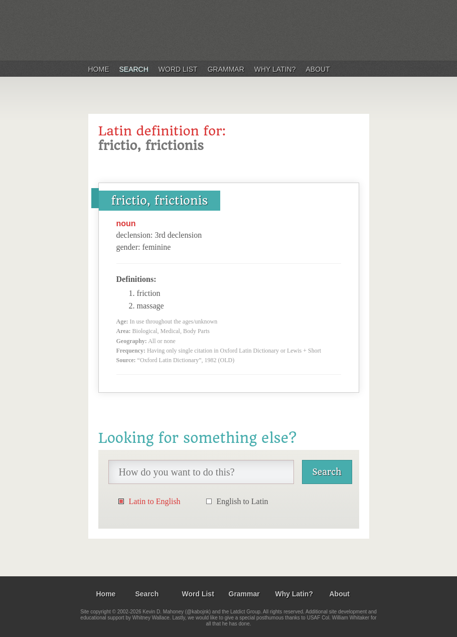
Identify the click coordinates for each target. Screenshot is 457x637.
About (318, 69)
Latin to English (155, 501)
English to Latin (242, 501)
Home (98, 69)
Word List (178, 69)
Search (133, 69)
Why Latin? (275, 69)
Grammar (226, 69)
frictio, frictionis (159, 201)
